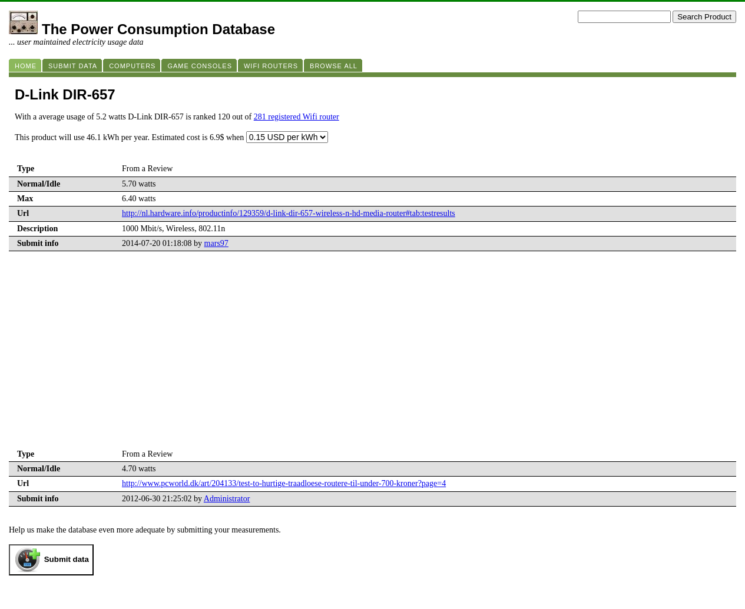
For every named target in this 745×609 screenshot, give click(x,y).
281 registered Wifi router (296, 116)
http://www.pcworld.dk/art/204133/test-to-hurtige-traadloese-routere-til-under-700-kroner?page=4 (284, 483)
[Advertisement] (372, 358)
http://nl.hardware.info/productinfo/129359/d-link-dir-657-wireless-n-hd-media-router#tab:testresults (288, 213)
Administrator (227, 498)
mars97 (216, 243)
